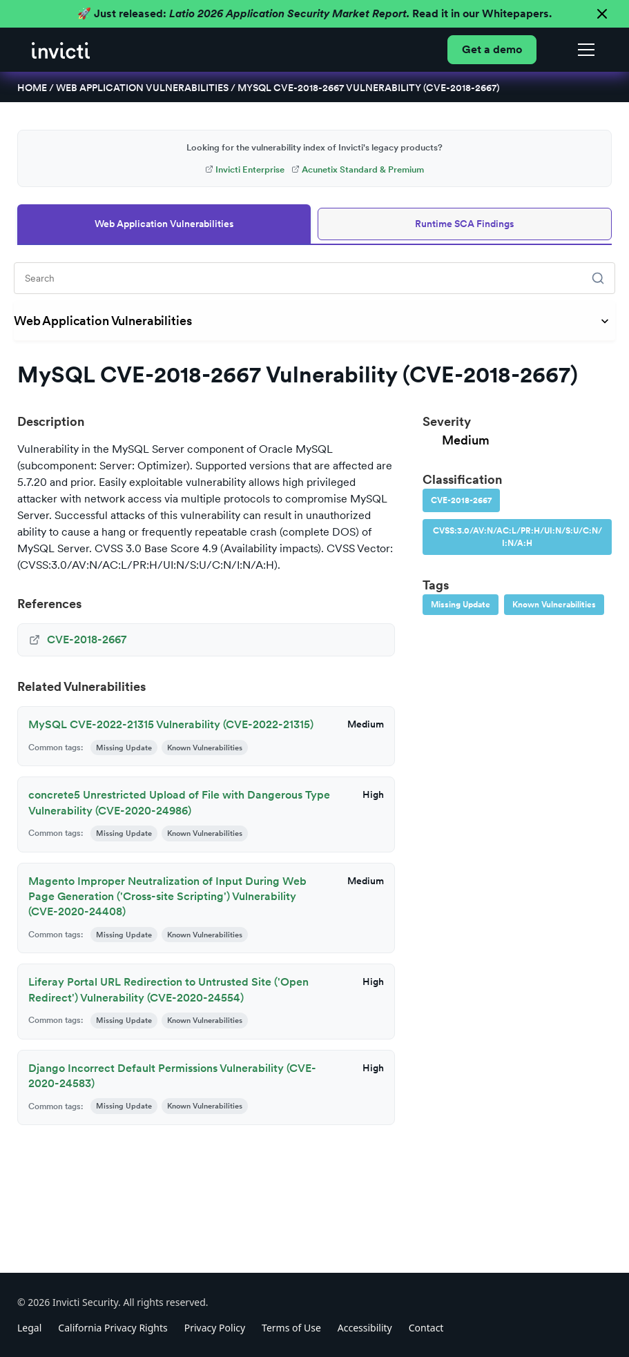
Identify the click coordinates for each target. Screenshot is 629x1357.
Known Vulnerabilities (554, 604)
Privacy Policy (214, 1327)
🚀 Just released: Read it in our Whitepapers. (314, 13)
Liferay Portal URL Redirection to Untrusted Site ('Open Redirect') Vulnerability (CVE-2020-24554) (168, 989)
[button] (583, 49)
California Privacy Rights (112, 1327)
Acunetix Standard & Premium (357, 169)
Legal (29, 1327)
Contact (426, 1327)
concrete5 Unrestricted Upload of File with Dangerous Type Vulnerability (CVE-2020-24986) (179, 802)
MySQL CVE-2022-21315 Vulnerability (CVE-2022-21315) (170, 724)
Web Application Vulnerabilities (142, 87)
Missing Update (460, 604)
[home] (61, 49)
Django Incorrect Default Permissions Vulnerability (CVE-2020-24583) (172, 1076)
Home (32, 87)
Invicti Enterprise (244, 169)
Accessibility (365, 1327)
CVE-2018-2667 (461, 500)
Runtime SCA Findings (464, 223)
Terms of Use (291, 1327)
